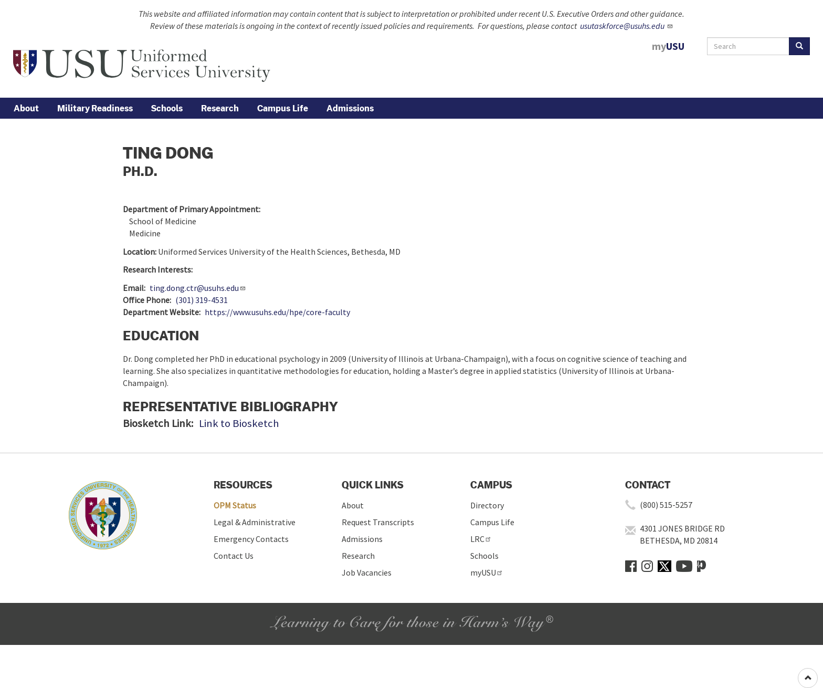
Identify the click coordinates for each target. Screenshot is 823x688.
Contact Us (234, 555)
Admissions (350, 108)
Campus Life (282, 108)
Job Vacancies (367, 572)
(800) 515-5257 (666, 504)
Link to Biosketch (239, 423)
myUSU (486, 572)
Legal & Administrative (255, 522)
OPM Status (235, 505)
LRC (481, 539)
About (26, 108)
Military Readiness (95, 108)
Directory (487, 505)
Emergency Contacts (251, 539)
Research (220, 108)
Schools (167, 108)
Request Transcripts (378, 522)
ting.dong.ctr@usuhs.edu (198, 288)
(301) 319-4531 (201, 300)
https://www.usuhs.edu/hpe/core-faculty (277, 312)
